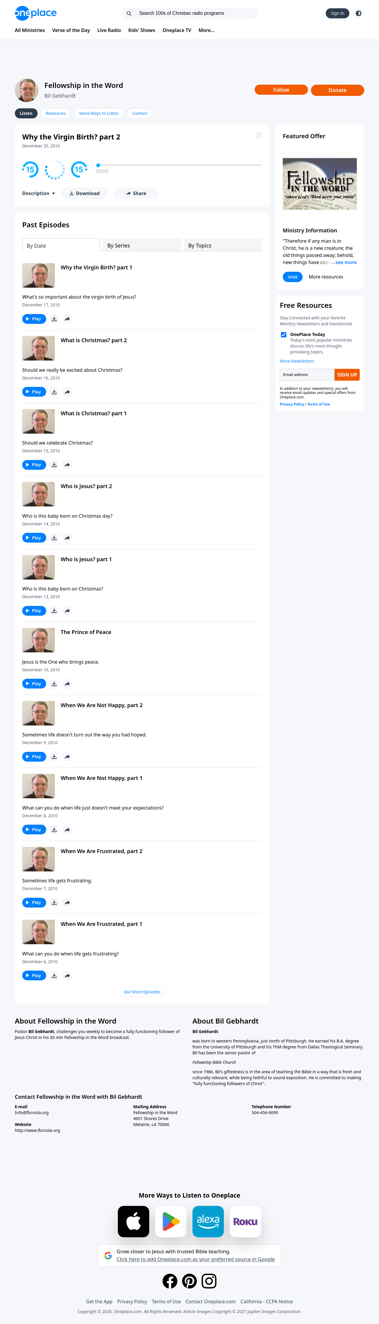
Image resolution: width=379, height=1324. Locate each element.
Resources (56, 113)
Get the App (99, 1301)
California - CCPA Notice (266, 1301)
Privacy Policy (132, 1301)
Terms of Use (166, 1301)
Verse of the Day (71, 30)
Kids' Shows (141, 30)
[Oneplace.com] (36, 13)
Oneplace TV (177, 30)
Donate (338, 90)
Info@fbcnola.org (32, 1112)
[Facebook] (170, 1281)
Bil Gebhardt (60, 95)
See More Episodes (142, 992)
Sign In (337, 13)
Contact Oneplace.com (211, 1301)
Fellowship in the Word (83, 85)
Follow (281, 89)
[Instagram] (209, 1281)
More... (207, 30)
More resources (326, 277)
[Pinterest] (189, 1281)
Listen (26, 113)
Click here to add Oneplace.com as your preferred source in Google (196, 1259)
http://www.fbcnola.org (37, 1130)
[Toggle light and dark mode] (358, 13)
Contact (139, 113)
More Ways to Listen (99, 113)
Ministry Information (310, 230)
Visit (292, 277)
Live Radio (109, 30)
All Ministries (30, 30)
